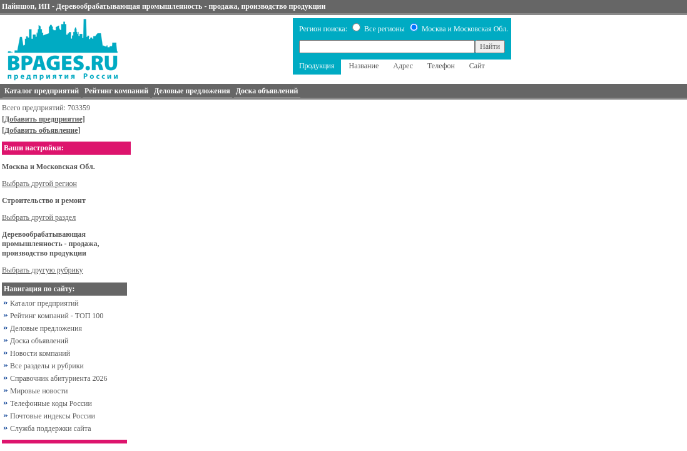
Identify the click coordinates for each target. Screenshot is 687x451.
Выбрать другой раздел (39, 217)
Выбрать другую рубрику (42, 270)
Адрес (403, 65)
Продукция (317, 65)
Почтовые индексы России (52, 416)
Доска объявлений (39, 340)
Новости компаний (40, 353)
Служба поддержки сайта (50, 428)
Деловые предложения (46, 328)
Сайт (477, 65)
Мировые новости (39, 390)
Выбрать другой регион (39, 183)
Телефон (441, 65)
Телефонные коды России (51, 403)
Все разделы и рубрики (47, 365)
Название (364, 65)
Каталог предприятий (44, 303)
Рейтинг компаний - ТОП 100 (56, 315)
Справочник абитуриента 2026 (59, 378)
